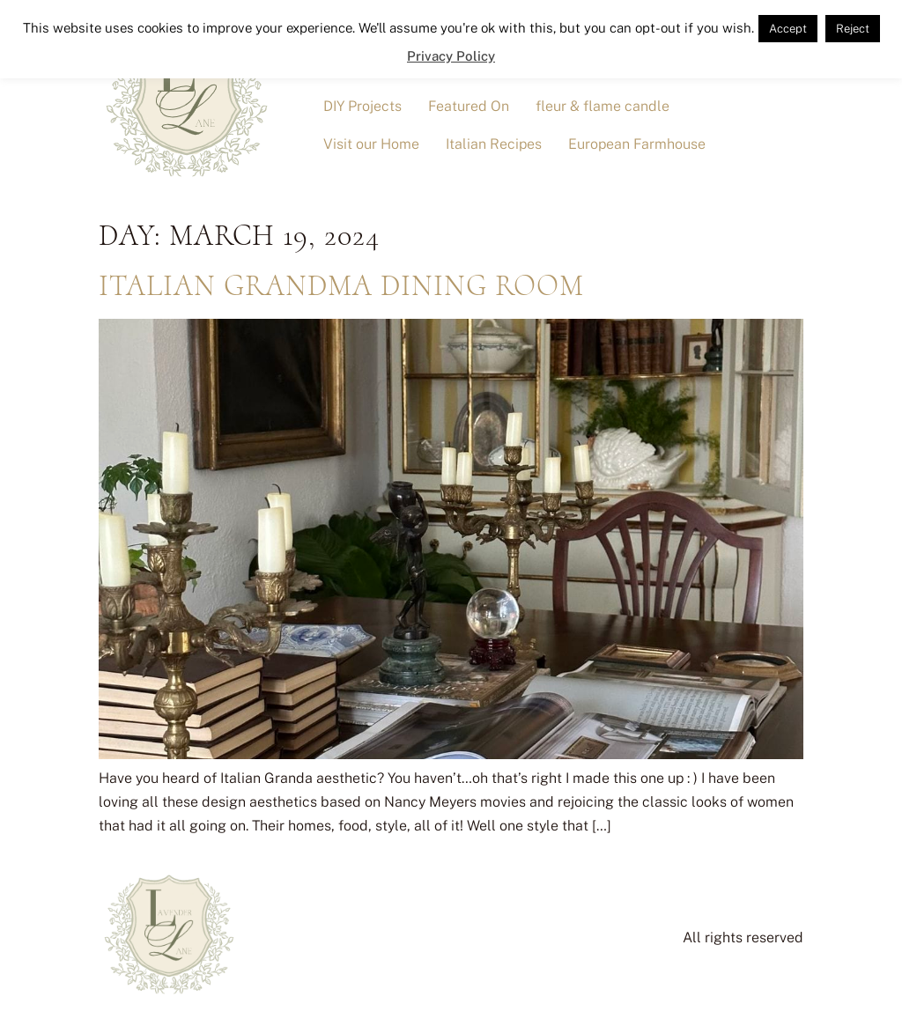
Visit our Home (371, 144)
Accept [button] (788, 28)
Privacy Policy (451, 55)
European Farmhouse (637, 144)
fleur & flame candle (602, 106)
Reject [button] (852, 28)
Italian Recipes (494, 144)
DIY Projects (362, 106)
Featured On (468, 106)
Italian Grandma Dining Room (341, 286)
